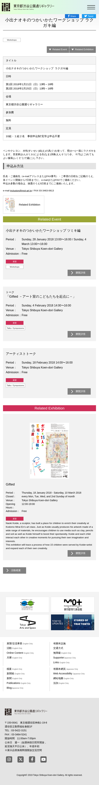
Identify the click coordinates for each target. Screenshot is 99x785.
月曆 (14, 657)
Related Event (59, 49)
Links (61, 662)
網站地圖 (63, 678)
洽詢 (61, 683)
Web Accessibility (69, 673)
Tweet (90, 16)
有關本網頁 (65, 668)
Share (73, 16)
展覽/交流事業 (20, 643)
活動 (14, 648)
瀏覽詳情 (80, 272)
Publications (19, 683)
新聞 (14, 678)
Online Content (20, 652)
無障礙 (62, 652)
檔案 (14, 668)
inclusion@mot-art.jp (21, 190)
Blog (15, 687)
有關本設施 (59, 643)
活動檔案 (16, 570)
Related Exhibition (84, 49)
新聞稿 (16, 673)
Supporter (64, 657)
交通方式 (58, 648)
